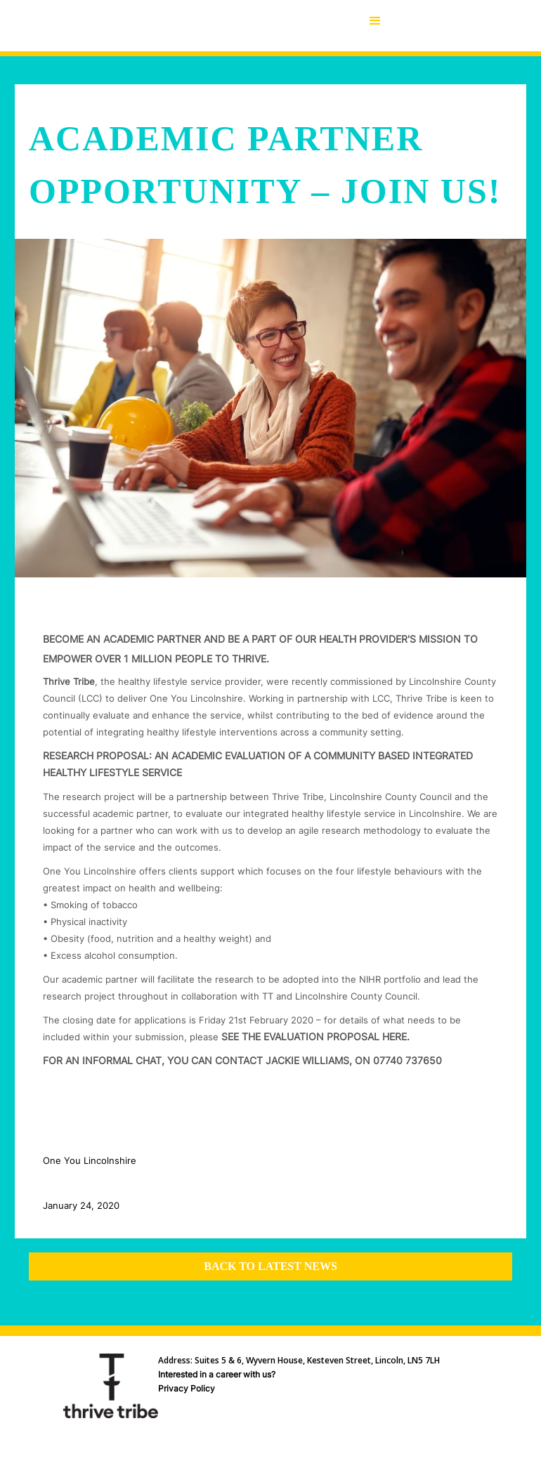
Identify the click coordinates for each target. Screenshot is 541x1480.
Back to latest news (270, 1266)
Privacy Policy (186, 1388)
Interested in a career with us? (216, 1374)
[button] (375, 25)
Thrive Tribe (69, 681)
